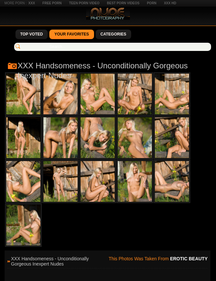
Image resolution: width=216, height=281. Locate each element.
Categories (113, 34)
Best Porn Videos (123, 3)
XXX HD (170, 3)
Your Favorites (71, 34)
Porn (151, 3)
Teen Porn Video (84, 3)
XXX (31, 3)
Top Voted (31, 34)
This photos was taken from (157, 258)
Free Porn (51, 3)
